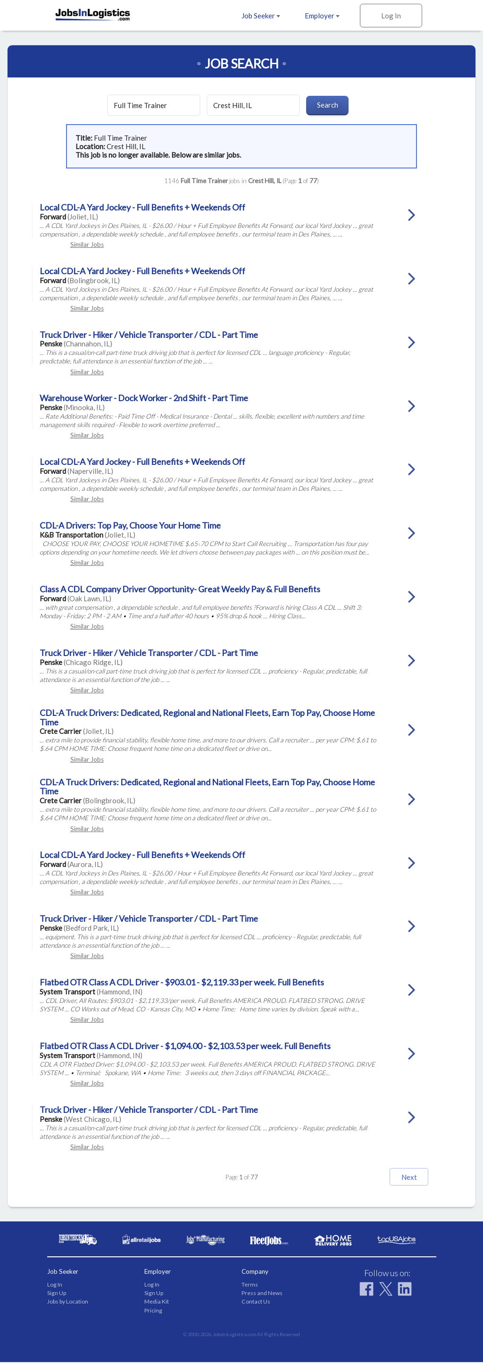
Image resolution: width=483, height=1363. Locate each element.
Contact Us (256, 1302)
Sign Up (56, 1293)
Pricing (153, 1310)
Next (398, 1177)
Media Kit (156, 1302)
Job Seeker (261, 15)
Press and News (262, 1293)
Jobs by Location (67, 1302)
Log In (391, 15)
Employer (322, 15)
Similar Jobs (87, 244)
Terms (250, 1284)
